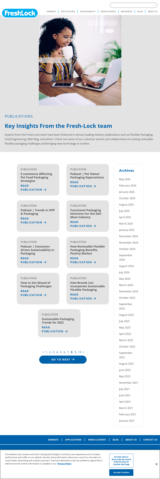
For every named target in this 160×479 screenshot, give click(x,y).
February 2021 (127, 414)
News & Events (108, 11)
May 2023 (124, 327)
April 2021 (125, 401)
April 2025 (125, 217)
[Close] (156, 464)
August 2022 (126, 363)
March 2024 (126, 285)
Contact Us (150, 439)
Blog (140, 11)
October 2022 (127, 346)
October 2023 (127, 297)
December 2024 (128, 236)
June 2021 (125, 395)
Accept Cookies (121, 472)
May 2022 (124, 376)
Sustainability (87, 11)
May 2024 (124, 278)
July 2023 (124, 321)
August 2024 (126, 266)
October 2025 (127, 198)
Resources (126, 11)
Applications (68, 11)
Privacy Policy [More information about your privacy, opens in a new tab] (64, 464)
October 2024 (127, 249)
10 (79, 352)
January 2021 (126, 420)
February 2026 (127, 185)
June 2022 (125, 370)
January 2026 (126, 192)
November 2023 (128, 291)
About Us (152, 11)
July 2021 (124, 389)
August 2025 (126, 204)
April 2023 (125, 334)
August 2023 (126, 315)
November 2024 (128, 242)
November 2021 (128, 382)
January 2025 (126, 230)
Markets (51, 11)
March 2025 (126, 223)
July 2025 (124, 211)
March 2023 (126, 340)
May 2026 (124, 179)
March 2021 (126, 408)
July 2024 (124, 272)
